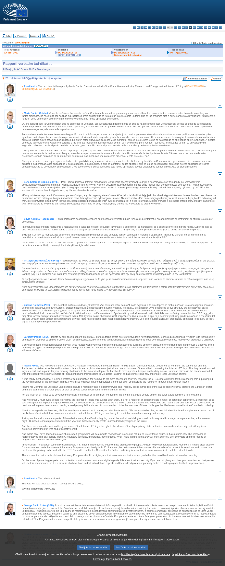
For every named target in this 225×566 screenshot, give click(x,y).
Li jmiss (33, 36)
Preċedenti (21, 36)
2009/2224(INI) (22, 42)
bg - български (134, 27)
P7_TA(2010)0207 (179, 53)
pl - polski (198, 27)
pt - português (201, 27)
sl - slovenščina (213, 27)
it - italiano (175, 27)
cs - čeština (142, 27)
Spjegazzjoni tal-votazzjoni (128, 55)
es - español (138, 27)
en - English (160, 27)
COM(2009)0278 (195, 86)
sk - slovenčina (209, 27)
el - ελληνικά (157, 27)
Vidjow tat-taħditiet (197, 78)
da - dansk (145, 27)
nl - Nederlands (194, 27)
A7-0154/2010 (11, 53)
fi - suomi (216, 27)
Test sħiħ (50, 36)
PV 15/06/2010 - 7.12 (124, 53)
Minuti (217, 78)
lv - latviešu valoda (179, 27)
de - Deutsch (149, 27)
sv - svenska (220, 27)
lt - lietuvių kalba (183, 27)
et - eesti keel (153, 27)
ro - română (205, 27)
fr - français (164, 27)
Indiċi (8, 36)
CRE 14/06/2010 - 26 (69, 55)
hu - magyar (186, 27)
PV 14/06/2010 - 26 (67, 53)
